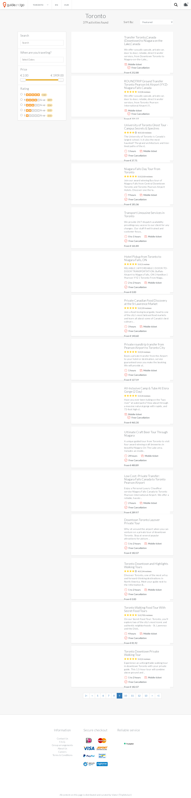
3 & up (36, 105)
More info (161, 68)
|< (86, 695)
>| (158, 695)
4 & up (36, 100)
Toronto (95, 15)
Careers (62, 751)
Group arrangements (62, 745)
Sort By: (129, 22)
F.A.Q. (62, 741)
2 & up (36, 110)
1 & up (36, 115)
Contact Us (62, 738)
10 (125, 695)
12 (139, 695)
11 (132, 695)
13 (146, 695)
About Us (62, 748)
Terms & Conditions (62, 755)
